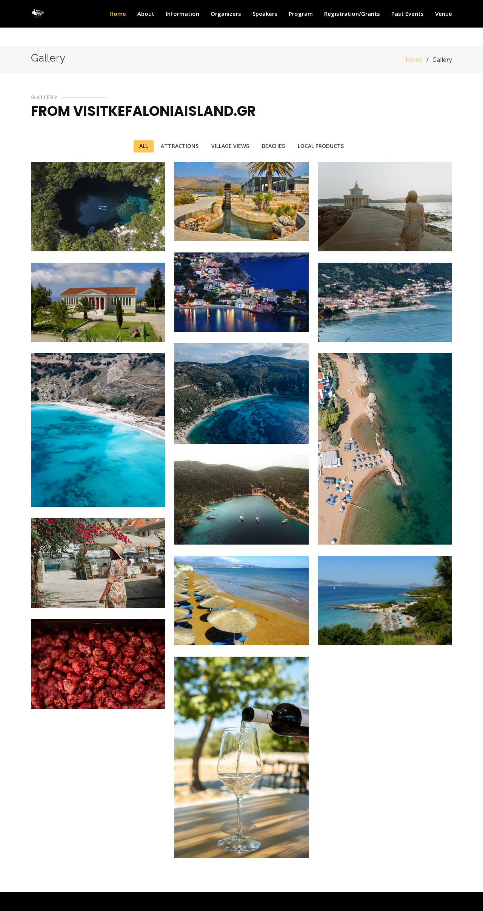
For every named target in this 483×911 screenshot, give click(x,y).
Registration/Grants (352, 13)
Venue (443, 13)
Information (182, 13)
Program (301, 13)
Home (117, 13)
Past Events (407, 13)
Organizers (226, 13)
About (145, 13)
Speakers (264, 13)
